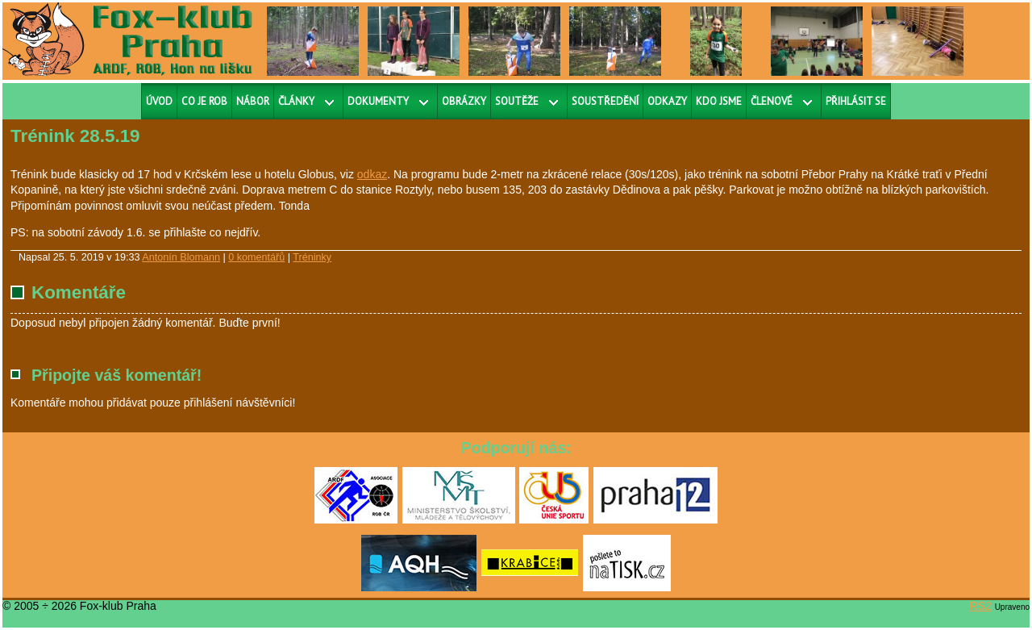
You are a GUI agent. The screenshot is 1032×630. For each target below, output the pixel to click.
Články (296, 101)
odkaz (372, 174)
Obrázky (464, 101)
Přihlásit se (856, 101)
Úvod (159, 101)
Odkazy (667, 101)
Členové (772, 101)
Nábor (252, 101)
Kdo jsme (719, 101)
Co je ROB (204, 101)
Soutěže (517, 101)
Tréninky (312, 257)
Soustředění (605, 101)
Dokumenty (378, 101)
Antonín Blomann (181, 257)
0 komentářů (256, 257)
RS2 (981, 605)
